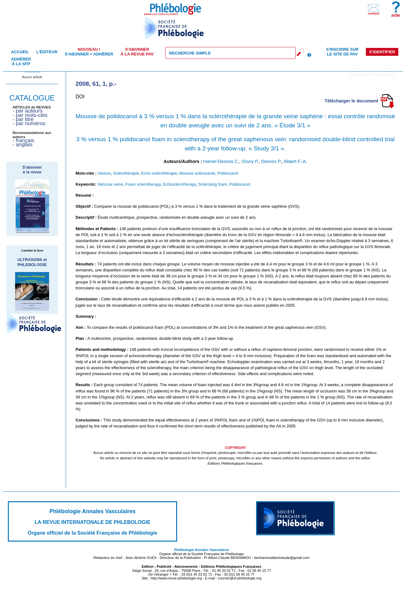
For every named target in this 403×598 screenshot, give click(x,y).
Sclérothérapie (126, 173)
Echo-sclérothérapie (159, 173)
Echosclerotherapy (179, 184)
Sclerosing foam (212, 184)
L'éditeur (46, 51)
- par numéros (29, 123)
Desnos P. (271, 161)
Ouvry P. (250, 161)
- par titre (23, 119)
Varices (104, 173)
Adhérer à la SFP (21, 61)
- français (23, 140)
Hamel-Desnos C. (221, 161)
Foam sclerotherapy (143, 184)
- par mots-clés (30, 115)
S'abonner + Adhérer (89, 51)
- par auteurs (27, 111)
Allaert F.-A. (295, 161)
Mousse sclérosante (197, 173)
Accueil (20, 51)
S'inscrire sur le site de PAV (342, 51)
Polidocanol (227, 173)
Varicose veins (110, 184)
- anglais (22, 145)
